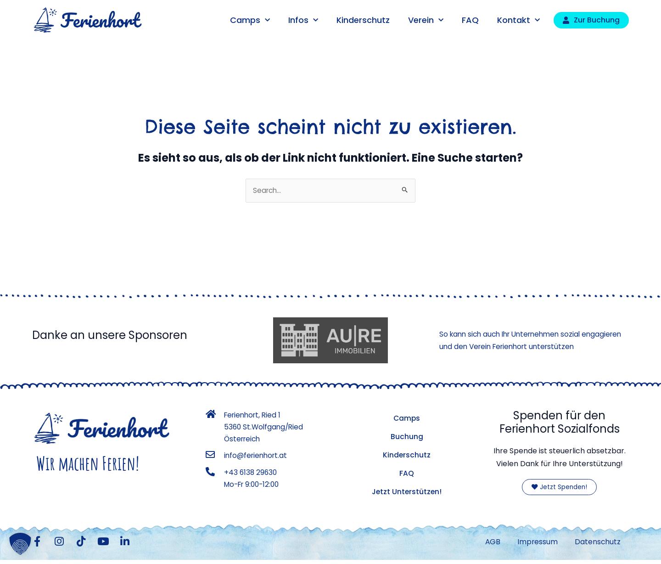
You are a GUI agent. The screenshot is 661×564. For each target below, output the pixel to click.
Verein (425, 20)
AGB (488, 544)
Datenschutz (596, 544)
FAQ (470, 20)
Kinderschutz (363, 20)
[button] (20, 544)
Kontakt (518, 20)
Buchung (407, 437)
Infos (303, 20)
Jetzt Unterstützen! (407, 492)
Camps (250, 20)
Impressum (534, 544)
